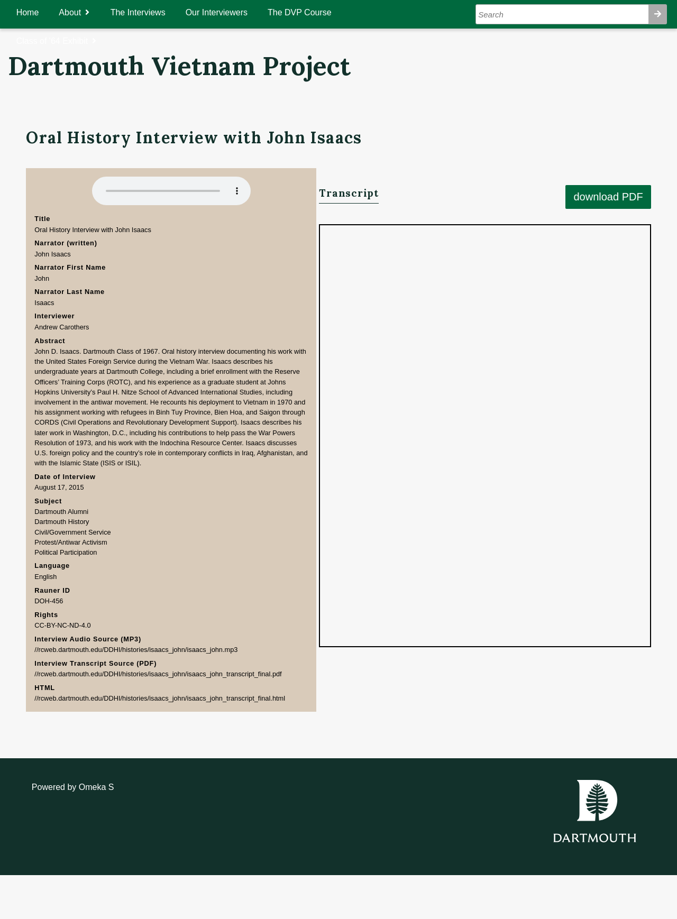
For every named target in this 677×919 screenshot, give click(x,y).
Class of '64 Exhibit (62, 40)
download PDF (618, 154)
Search (647, 14)
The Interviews (148, 12)
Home (37, 12)
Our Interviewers (227, 12)
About (80, 12)
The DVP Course (310, 12)
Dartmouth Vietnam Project (179, 66)
